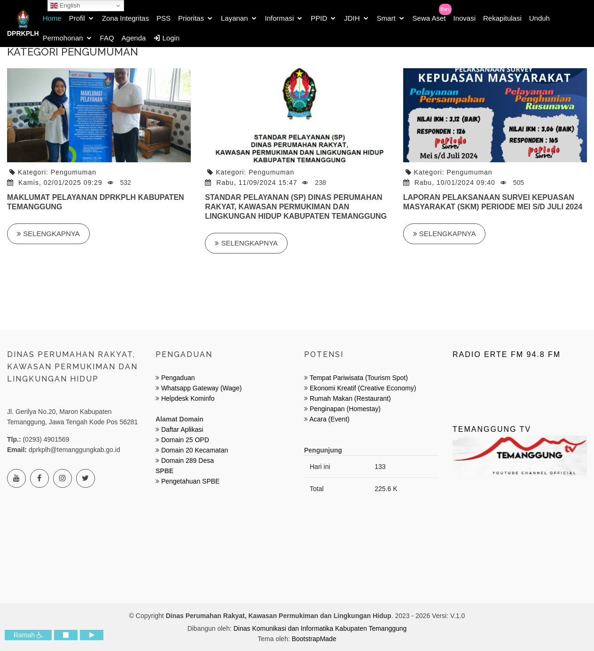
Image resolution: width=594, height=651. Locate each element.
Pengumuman (73, 172)
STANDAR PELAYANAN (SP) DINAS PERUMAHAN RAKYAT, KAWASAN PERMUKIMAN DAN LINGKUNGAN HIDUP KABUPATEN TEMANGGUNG (296, 206)
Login (166, 38)
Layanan (234, 18)
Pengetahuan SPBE (190, 481)
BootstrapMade (314, 639)
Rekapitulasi (502, 18)
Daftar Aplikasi (182, 429)
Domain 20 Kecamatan (194, 450)
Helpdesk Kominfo (187, 398)
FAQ (107, 38)
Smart (386, 18)
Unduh (539, 18)
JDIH (352, 18)
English (65, 5)
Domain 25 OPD (185, 440)
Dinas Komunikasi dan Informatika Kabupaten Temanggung (320, 628)
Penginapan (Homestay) (345, 409)
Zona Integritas (125, 18)
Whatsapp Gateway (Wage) (200, 388)
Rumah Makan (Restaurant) (350, 398)
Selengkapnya (48, 234)
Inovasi (464, 18)
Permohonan (63, 38)
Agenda (134, 38)
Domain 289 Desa (187, 460)
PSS (163, 18)
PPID (319, 18)
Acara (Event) (329, 419)
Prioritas (191, 18)
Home (52, 18)
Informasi (279, 18)
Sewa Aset (429, 18)
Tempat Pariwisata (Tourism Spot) (359, 377)
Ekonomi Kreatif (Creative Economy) (363, 388)
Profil (77, 18)
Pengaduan (177, 377)
